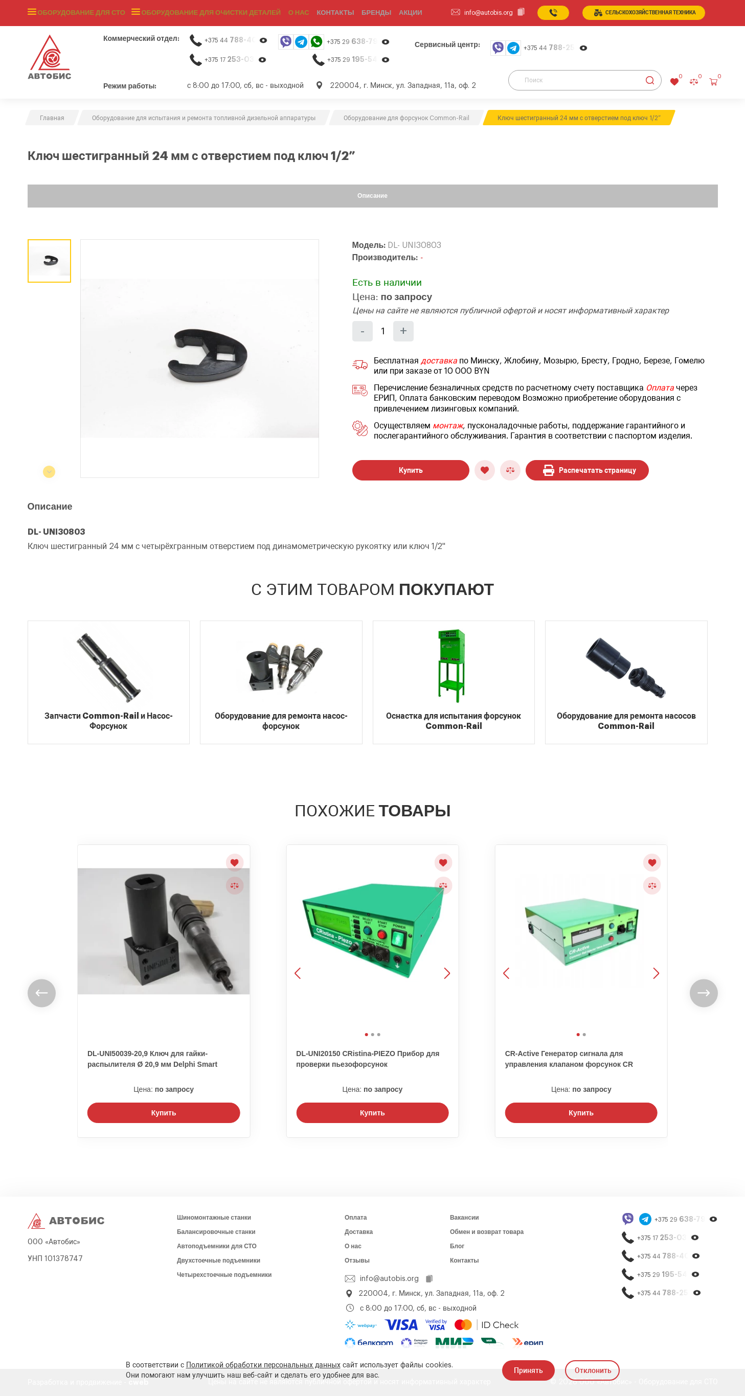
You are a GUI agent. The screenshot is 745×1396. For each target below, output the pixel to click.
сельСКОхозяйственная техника (645, 13)
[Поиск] (585, 80)
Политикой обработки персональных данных (263, 1365)
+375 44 (236, 40)
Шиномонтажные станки (214, 1218)
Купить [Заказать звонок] (163, 1113)
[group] (199, 358)
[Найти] (650, 80)
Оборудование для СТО (79, 13)
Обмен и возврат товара (487, 1232)
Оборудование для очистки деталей (204, 13)
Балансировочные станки (216, 1232)
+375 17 (236, 59)
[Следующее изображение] (446, 936)
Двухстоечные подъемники (218, 1260)
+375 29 (358, 41)
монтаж (448, 426)
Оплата (660, 388)
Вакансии (464, 1218)
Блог (457, 1246)
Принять (528, 1370)
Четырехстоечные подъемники (224, 1275)
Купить (411, 470)
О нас (288, 13)
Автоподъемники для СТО (217, 1246)
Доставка (359, 1232)
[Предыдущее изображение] (298, 936)
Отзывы (357, 1260)
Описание (372, 196)
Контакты (464, 1260)
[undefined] (42, 993)
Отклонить (593, 1370)
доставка (439, 361)
